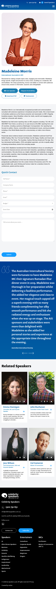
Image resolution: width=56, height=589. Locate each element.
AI (2, 541)
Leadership (5, 565)
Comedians (24, 541)
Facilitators (42, 541)
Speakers (6, 537)
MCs (41, 537)
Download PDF (10, 96)
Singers (22, 556)
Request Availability (28, 91)
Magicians (23, 553)
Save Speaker (10, 91)
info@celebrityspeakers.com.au (11, 512)
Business (5, 547)
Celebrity (5, 550)
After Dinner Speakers (9, 544)
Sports (4, 571)
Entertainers (26, 537)
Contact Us (9, 530)
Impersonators (25, 550)
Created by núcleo (7, 585)
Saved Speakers (48, 2)
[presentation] (15, 247)
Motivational (6, 568)
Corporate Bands (25, 544)
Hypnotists (23, 547)
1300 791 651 (33, 2)
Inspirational (6, 562)
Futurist (4, 553)
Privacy (31, 582)
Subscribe (26, 530)
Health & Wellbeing (8, 556)
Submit (9, 255)
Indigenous (5, 559)
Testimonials (29, 96)
